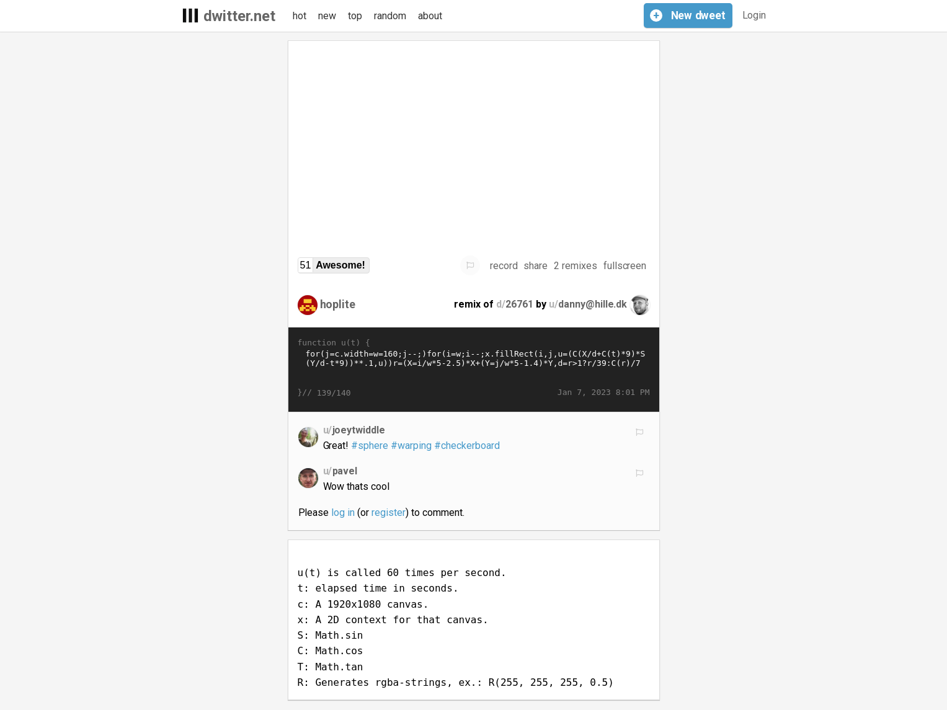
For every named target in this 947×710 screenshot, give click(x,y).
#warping (411, 445)
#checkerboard (467, 445)
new (327, 16)
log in (343, 512)
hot (299, 16)
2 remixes (575, 266)
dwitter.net (239, 16)
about (430, 16)
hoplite (338, 304)
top (355, 16)
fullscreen (625, 266)
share (535, 266)
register (388, 512)
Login (754, 15)
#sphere (369, 445)
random (390, 16)
